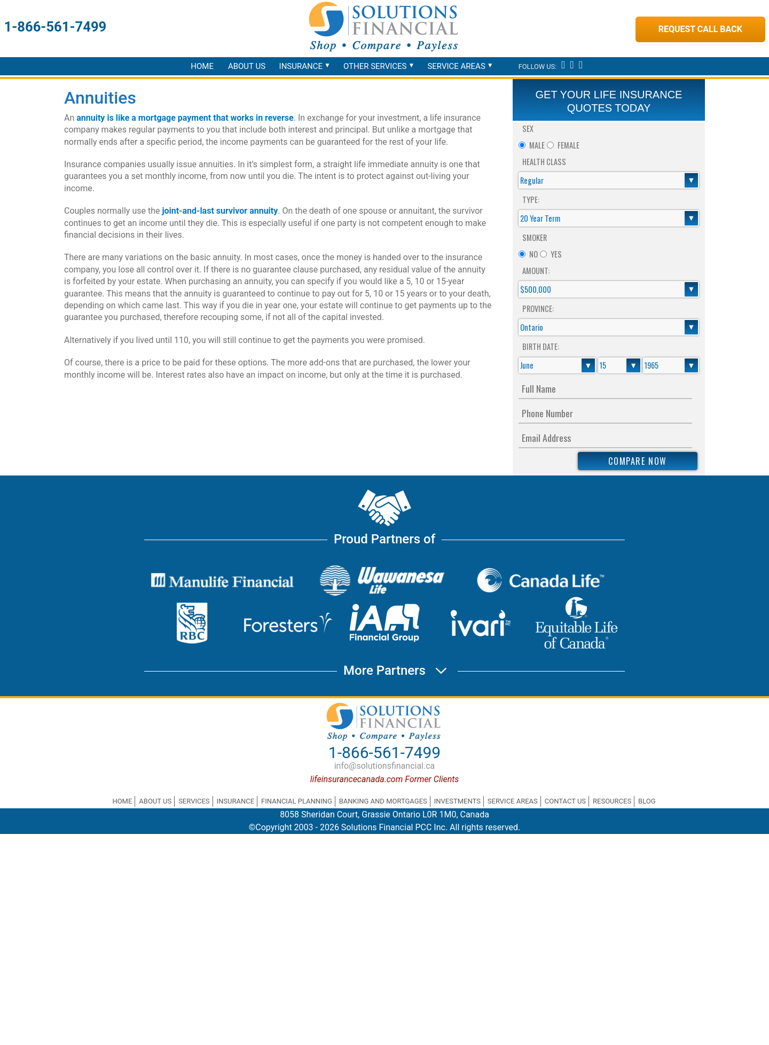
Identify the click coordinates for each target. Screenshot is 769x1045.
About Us (246, 66)
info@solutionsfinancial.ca (384, 766)
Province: (538, 308)
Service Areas (456, 66)
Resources (612, 801)
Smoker (534, 237)
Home (202, 66)
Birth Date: (540, 346)
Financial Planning (296, 801)
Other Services (375, 66)
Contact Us (565, 801)
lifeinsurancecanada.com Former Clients (384, 779)
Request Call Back (700, 29)
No (533, 254)
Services (193, 801)
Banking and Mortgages (383, 801)
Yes (556, 254)
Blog (647, 801)
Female (568, 145)
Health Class (544, 161)
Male (537, 145)
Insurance (301, 66)
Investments (457, 801)
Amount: (536, 270)
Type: (530, 199)
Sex (527, 128)
